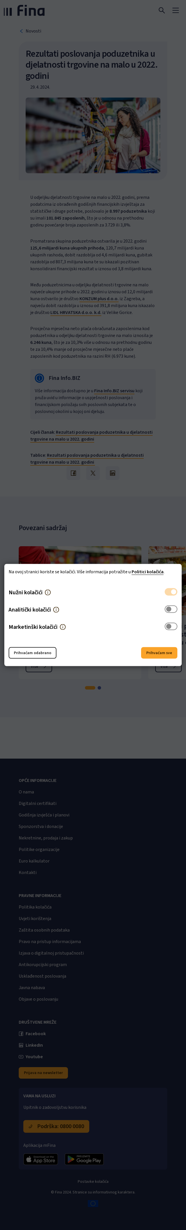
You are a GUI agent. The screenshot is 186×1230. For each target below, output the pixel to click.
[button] (48, 592)
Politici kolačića (148, 572)
